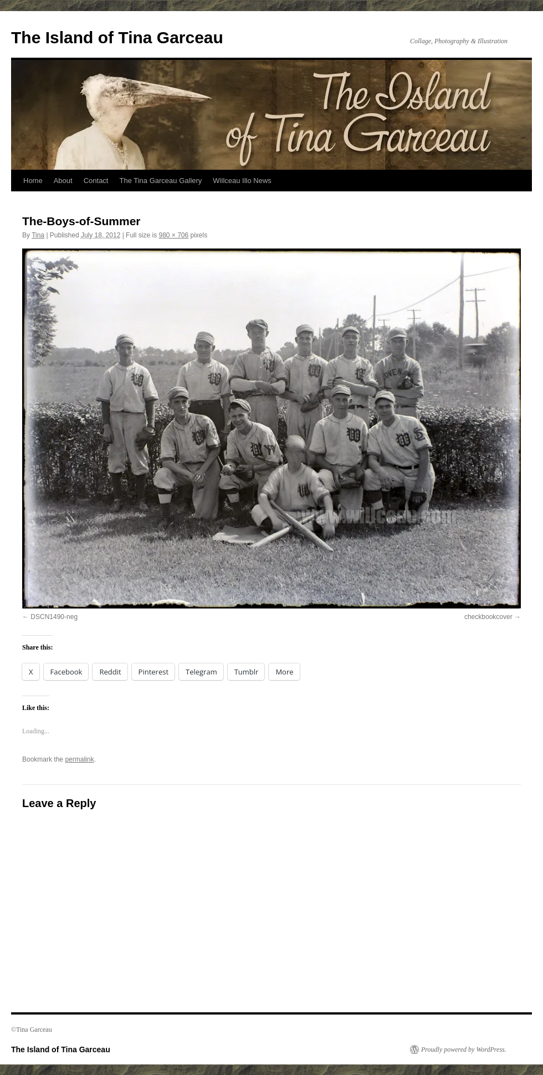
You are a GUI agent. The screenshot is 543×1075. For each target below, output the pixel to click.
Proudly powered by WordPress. (463, 1049)
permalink (79, 759)
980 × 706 (173, 235)
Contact (96, 180)
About (63, 180)
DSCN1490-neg (54, 617)
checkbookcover (488, 617)
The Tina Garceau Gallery (160, 180)
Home (33, 180)
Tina (38, 235)
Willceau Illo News (242, 180)
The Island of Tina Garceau (117, 37)
